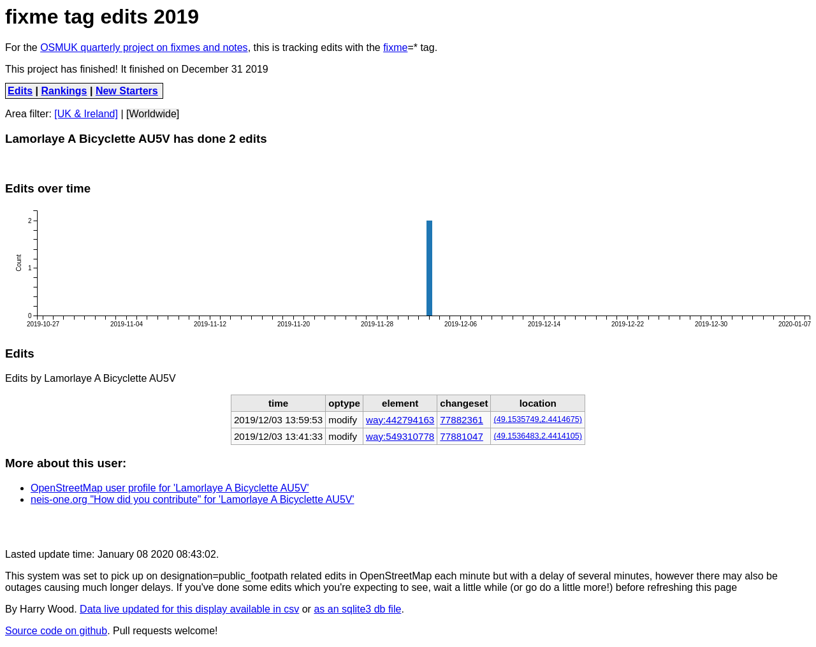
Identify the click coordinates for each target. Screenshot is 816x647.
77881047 (461, 436)
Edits (20, 90)
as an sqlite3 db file (357, 609)
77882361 (461, 419)
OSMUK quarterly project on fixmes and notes (143, 47)
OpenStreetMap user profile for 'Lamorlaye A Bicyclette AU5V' (170, 488)
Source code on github (56, 630)
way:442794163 (400, 419)
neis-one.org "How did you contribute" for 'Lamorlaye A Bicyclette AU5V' (192, 499)
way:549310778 (400, 436)
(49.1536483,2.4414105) (537, 436)
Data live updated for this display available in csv (189, 609)
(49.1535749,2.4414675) (537, 419)
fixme (395, 47)
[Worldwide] (152, 113)
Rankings (64, 90)
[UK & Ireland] (86, 113)
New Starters (127, 90)
